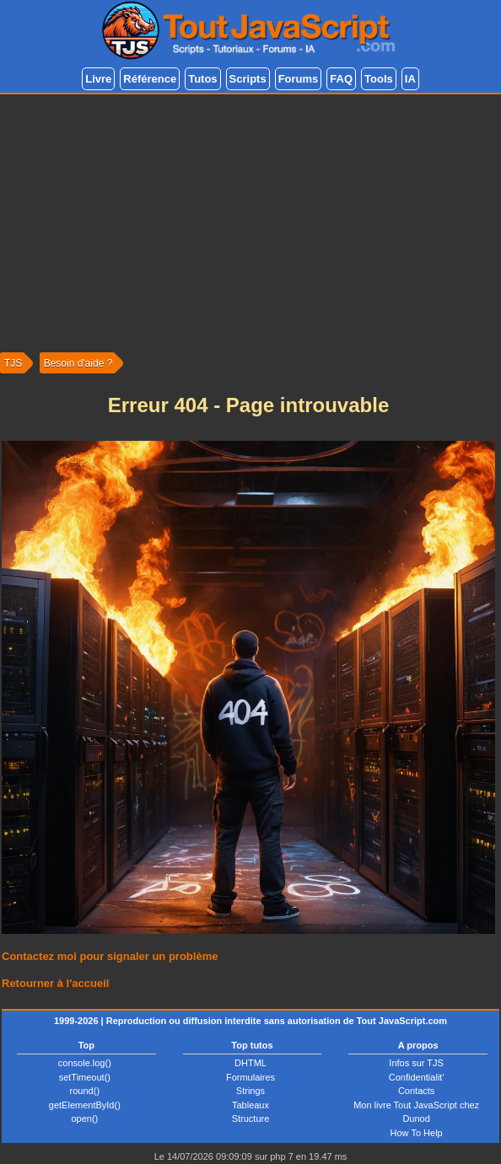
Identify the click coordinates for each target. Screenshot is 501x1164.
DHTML (250, 1063)
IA (410, 78)
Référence (149, 78)
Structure (251, 1118)
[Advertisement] (250, 221)
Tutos (202, 78)
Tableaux (250, 1105)
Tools (378, 78)
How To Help (417, 1133)
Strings (250, 1091)
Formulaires (250, 1077)
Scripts (248, 78)
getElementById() (85, 1105)
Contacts (416, 1091)
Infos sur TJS (416, 1063)
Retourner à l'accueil (55, 983)
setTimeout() (84, 1077)
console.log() (84, 1063)
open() (84, 1118)
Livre (98, 78)
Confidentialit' (416, 1077)
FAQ (341, 78)
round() (85, 1091)
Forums (298, 78)
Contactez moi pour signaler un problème (110, 956)
